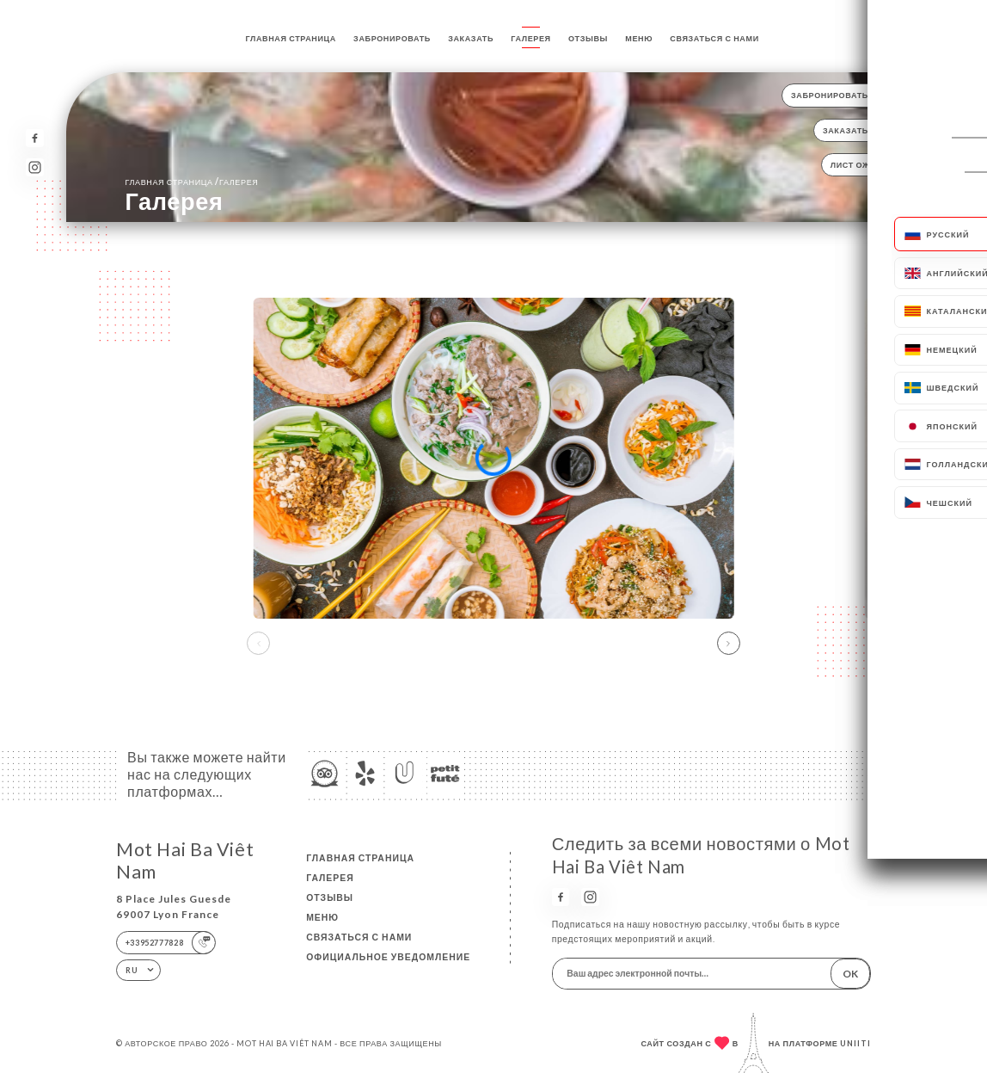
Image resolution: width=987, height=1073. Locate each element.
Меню (639, 38)
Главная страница (290, 38)
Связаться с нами (714, 38)
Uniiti (855, 1043)
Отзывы (588, 38)
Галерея (530, 38)
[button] (728, 644)
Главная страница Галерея (191, 181)
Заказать (471, 38)
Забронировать (392, 38)
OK (850, 973)
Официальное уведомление (388, 957)
